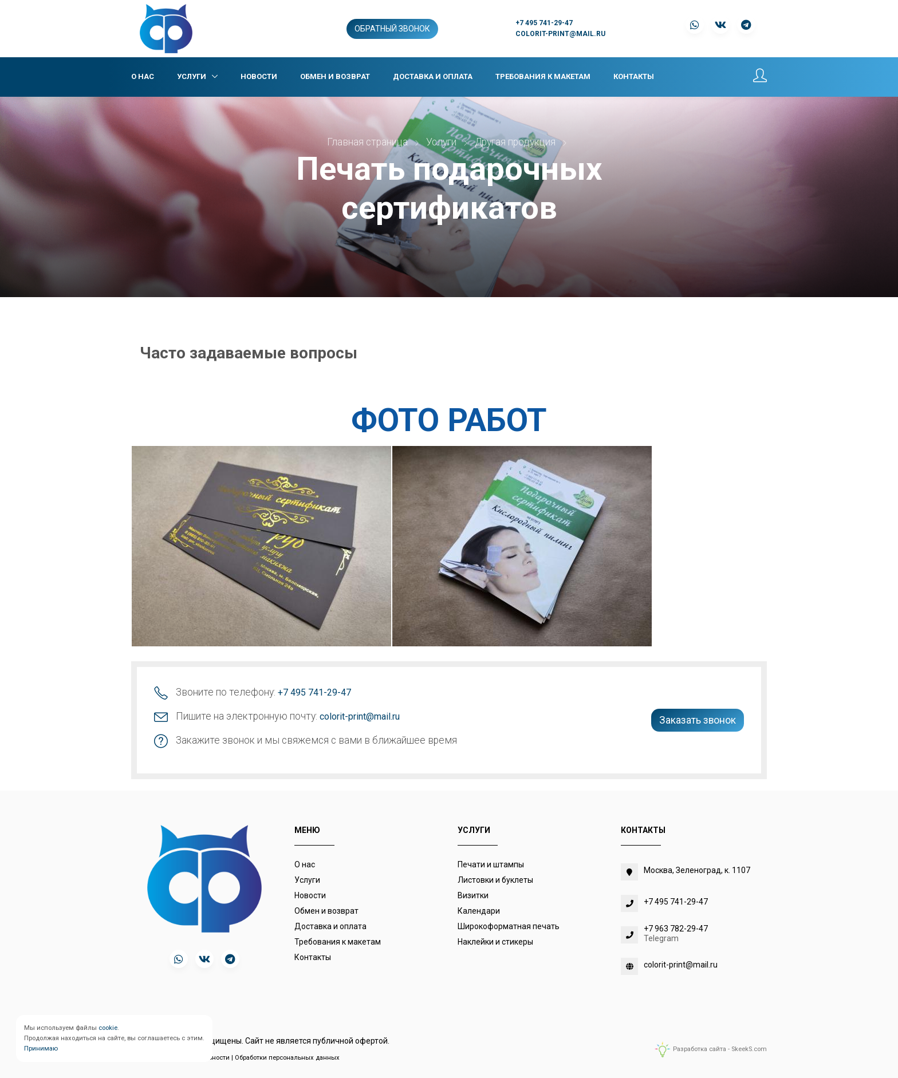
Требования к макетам (542, 76)
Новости (259, 76)
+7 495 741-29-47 (544, 23)
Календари (479, 910)
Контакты (633, 76)
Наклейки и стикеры (495, 941)
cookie (108, 1028)
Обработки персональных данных (287, 1057)
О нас (142, 76)
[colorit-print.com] (166, 28)
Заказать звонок (697, 720)
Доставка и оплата (432, 76)
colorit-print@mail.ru (560, 34)
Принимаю (41, 1048)
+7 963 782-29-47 (676, 928)
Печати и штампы (491, 864)
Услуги (192, 76)
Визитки (473, 895)
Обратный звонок (392, 28)
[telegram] (230, 959)
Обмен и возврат (335, 76)
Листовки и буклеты (495, 879)
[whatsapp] (179, 959)
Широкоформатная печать (509, 926)
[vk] (204, 959)
